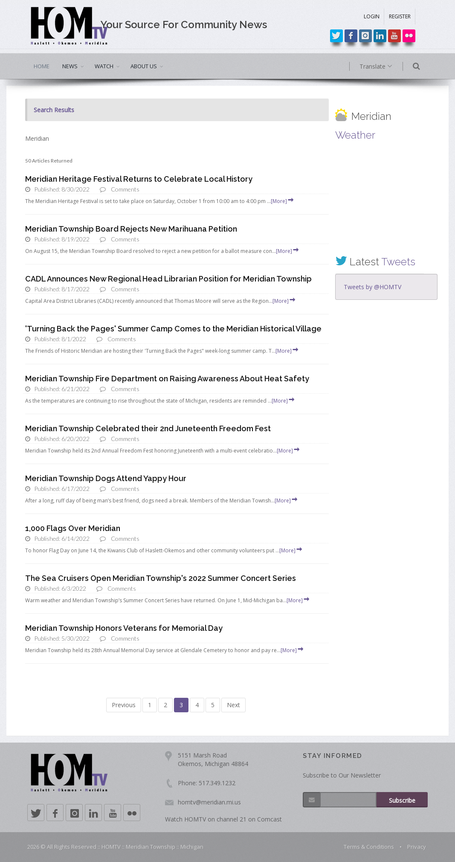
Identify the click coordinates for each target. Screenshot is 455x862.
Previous (124, 705)
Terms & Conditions (369, 846)
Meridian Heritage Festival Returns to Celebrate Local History (138, 178)
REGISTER (400, 16)
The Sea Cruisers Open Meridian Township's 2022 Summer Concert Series (160, 578)
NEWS (70, 66)
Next (233, 705)
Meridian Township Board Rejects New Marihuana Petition (131, 228)
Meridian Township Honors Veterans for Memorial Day (124, 628)
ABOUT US (143, 66)
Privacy (416, 846)
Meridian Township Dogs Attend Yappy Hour (105, 478)
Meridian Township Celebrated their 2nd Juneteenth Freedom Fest (148, 428)
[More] (283, 201)
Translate (384, 66)
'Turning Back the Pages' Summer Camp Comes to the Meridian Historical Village (173, 328)
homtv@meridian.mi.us (209, 802)
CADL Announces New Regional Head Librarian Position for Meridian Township (168, 278)
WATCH (104, 66)
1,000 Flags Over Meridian (72, 528)
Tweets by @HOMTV (372, 287)
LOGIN (372, 16)
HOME (41, 66)
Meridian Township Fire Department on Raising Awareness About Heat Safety (167, 378)
